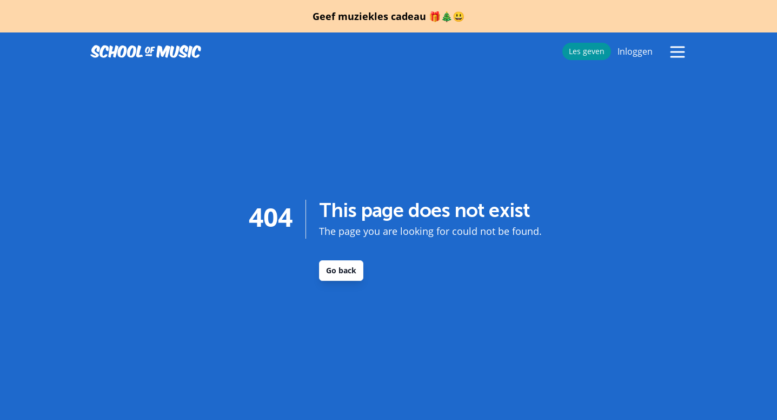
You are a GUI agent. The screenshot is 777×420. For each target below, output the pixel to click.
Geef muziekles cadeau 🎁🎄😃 (388, 16)
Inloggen (635, 51)
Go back (341, 270)
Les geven (587, 51)
